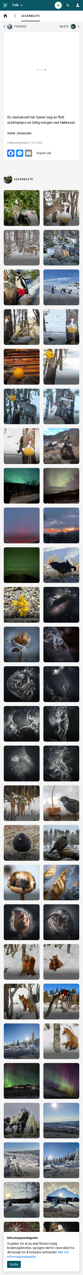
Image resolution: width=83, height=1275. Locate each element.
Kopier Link (44, 153)
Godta (14, 1264)
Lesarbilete (30, 17)
